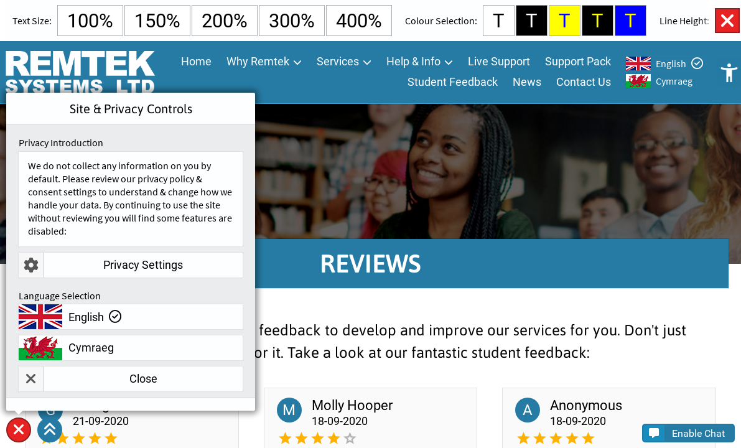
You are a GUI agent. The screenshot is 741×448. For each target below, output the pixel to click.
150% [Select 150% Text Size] (157, 20)
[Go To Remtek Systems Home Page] (80, 73)
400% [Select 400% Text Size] (359, 20)
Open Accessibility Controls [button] (728, 73)
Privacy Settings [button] (101, 265)
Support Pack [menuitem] (578, 61)
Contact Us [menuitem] (583, 82)
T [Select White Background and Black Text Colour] (499, 20)
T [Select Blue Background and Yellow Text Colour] (630, 20)
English (671, 64)
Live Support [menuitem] (499, 61)
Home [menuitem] (196, 61)
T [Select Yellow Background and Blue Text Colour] (565, 20)
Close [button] (88, 378)
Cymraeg (674, 81)
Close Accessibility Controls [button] (727, 20)
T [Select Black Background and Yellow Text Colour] (598, 20)
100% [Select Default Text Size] (90, 20)
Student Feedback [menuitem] (453, 82)
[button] (49, 430)
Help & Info (413, 61)
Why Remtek (257, 61)
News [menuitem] (527, 82)
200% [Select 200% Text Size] (225, 20)
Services (338, 61)
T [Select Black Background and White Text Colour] (532, 20)
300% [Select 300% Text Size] (292, 20)
